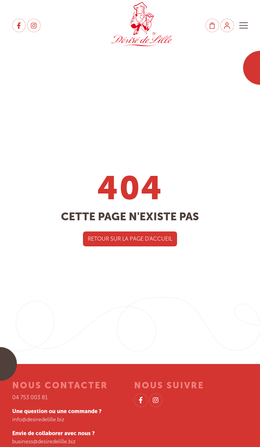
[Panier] (212, 25)
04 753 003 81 (30, 397)
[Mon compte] (227, 25)
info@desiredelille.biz (38, 419)
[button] (243, 25)
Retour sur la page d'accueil (130, 239)
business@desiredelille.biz (43, 441)
